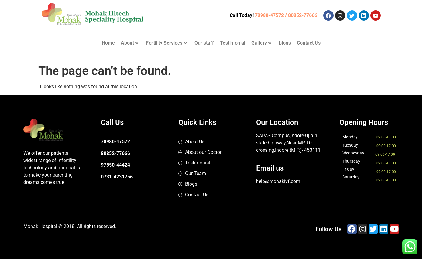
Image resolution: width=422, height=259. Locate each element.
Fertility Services (166, 43)
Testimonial (232, 43)
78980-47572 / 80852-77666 (286, 15)
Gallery (261, 43)
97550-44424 (115, 165)
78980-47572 (115, 141)
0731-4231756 (117, 177)
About (129, 43)
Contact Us (309, 43)
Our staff (204, 43)
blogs (285, 43)
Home (108, 43)
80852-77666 (115, 153)
